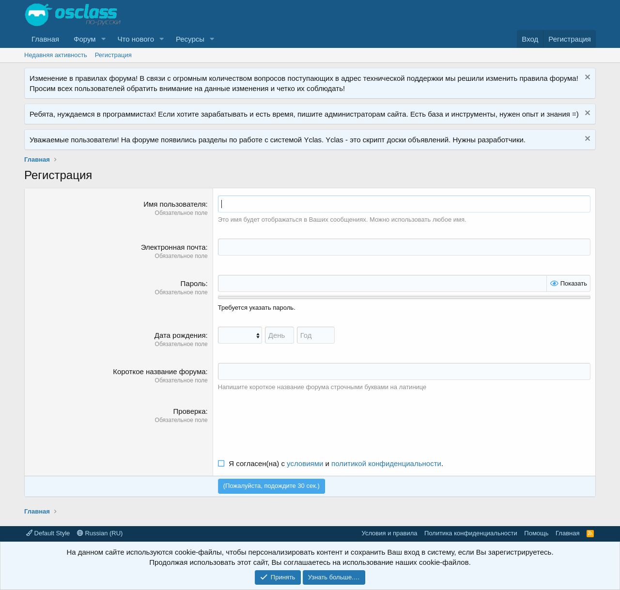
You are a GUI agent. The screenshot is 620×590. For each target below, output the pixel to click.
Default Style (48, 533)
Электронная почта (173, 247)
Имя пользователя (174, 204)
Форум (85, 39)
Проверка (189, 411)
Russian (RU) (100, 533)
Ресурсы (190, 39)
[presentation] (291, 425)
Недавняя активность (55, 55)
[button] (103, 39)
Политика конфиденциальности (470, 533)
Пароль (193, 283)
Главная (45, 39)
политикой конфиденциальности (386, 463)
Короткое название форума (159, 371)
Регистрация (113, 55)
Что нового (136, 39)
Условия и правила (390, 533)
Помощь (536, 533)
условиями (305, 463)
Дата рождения (180, 335)
